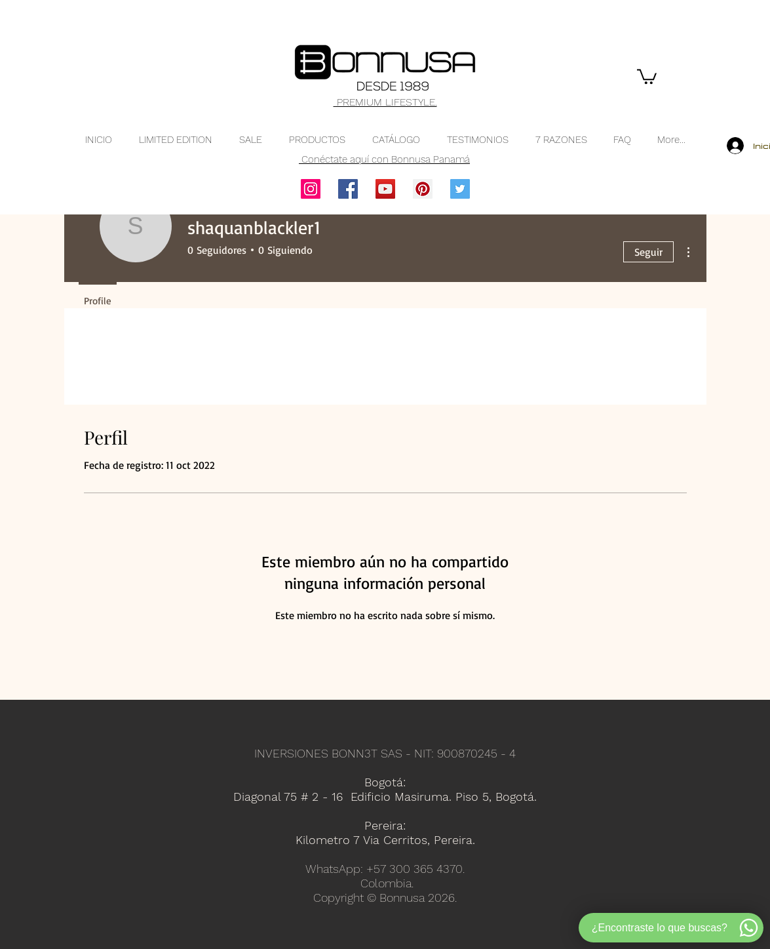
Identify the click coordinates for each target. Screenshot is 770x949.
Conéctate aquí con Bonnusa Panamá (384, 159)
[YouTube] (385, 189)
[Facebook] (348, 189)
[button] (647, 76)
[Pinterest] (423, 189)
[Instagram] (310, 189)
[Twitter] (460, 189)
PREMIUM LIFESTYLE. (385, 102)
